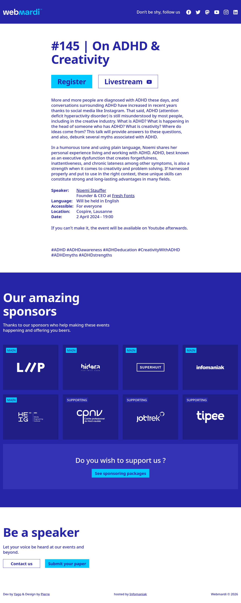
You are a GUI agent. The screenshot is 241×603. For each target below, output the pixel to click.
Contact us (21, 563)
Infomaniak (138, 594)
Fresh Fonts (123, 195)
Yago (17, 594)
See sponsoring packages (120, 473)
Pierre (45, 594)
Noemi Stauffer (91, 190)
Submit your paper (67, 563)
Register (71, 81)
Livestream (128, 81)
